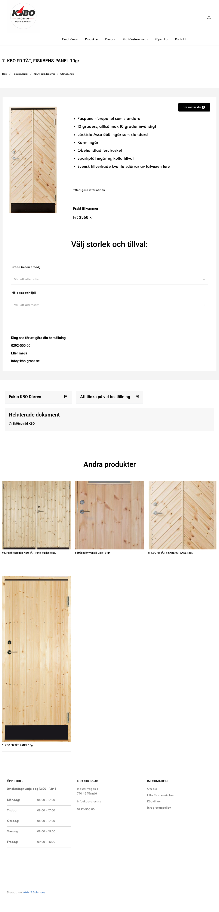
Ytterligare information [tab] (89, 190)
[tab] (141, 190)
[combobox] (109, 279)
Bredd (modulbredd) (26, 267)
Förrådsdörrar (20, 74)
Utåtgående (67, 74)
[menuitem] (70, 39)
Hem (4, 74)
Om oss (152, 789)
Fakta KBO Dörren (24, 396)
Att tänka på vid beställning (103, 396)
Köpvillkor (154, 801)
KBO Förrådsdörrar (44, 74)
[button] (38, 397)
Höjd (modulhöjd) (24, 293)
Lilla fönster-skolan (160, 795)
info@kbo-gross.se (89, 801)
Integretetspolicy (159, 808)
